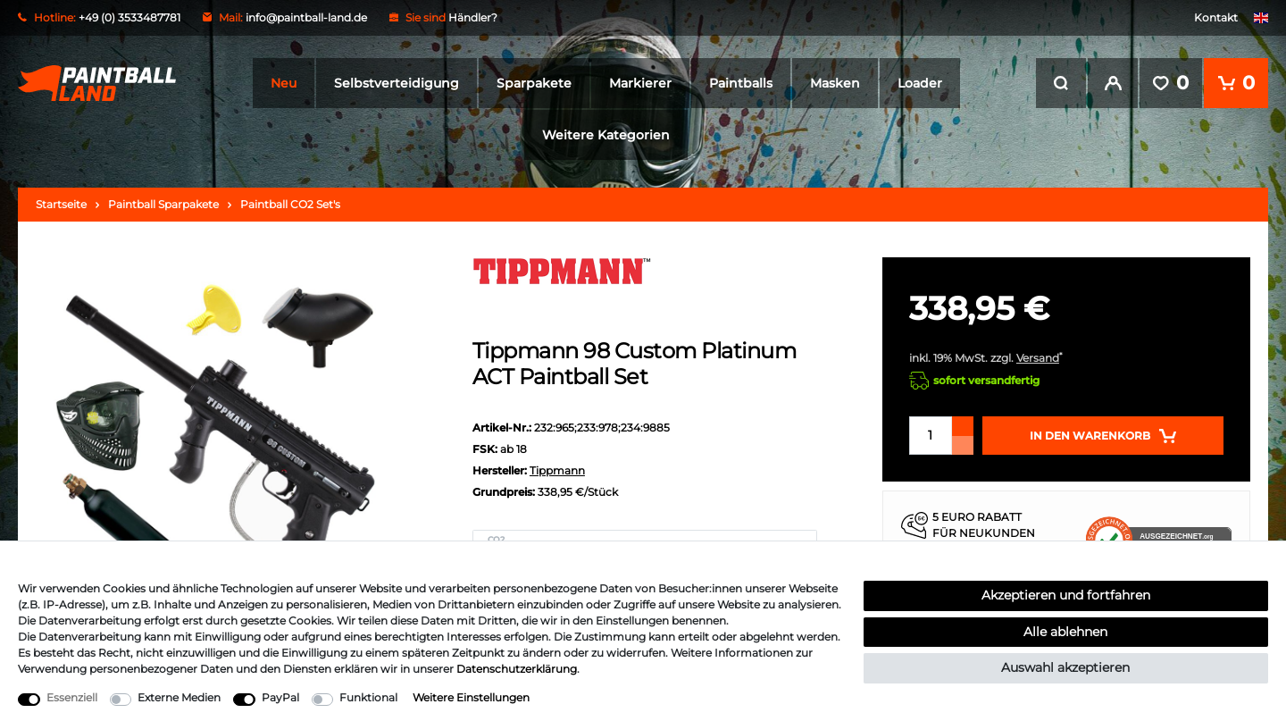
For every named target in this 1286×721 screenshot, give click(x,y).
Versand (1037, 358)
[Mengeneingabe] (930, 435)
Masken (835, 83)
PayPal (280, 697)
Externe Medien (179, 697)
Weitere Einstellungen (471, 697)
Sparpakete (534, 83)
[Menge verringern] (962, 445)
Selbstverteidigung (396, 83)
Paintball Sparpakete (163, 204)
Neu (283, 83)
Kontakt (1216, 17)
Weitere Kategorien (606, 135)
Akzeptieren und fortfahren (1065, 595)
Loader (920, 83)
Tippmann (557, 470)
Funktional (368, 697)
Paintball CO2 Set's (290, 204)
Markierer (640, 83)
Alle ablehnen (1065, 632)
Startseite (61, 204)
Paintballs (740, 83)
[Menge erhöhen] (962, 426)
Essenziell (71, 697)
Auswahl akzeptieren (1065, 667)
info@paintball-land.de (306, 17)
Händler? (472, 17)
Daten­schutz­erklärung (516, 668)
